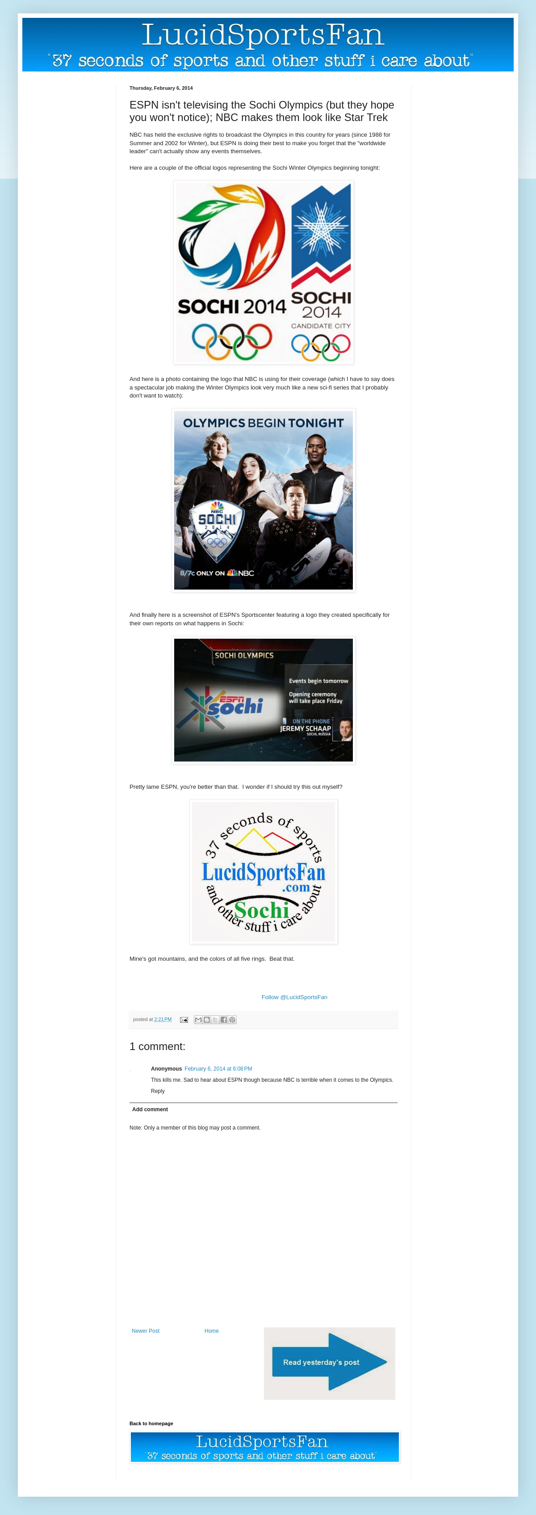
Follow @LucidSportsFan (295, 997)
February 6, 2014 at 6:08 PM (218, 1069)
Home (212, 1331)
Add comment (150, 1109)
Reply (158, 1091)
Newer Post (145, 1331)
